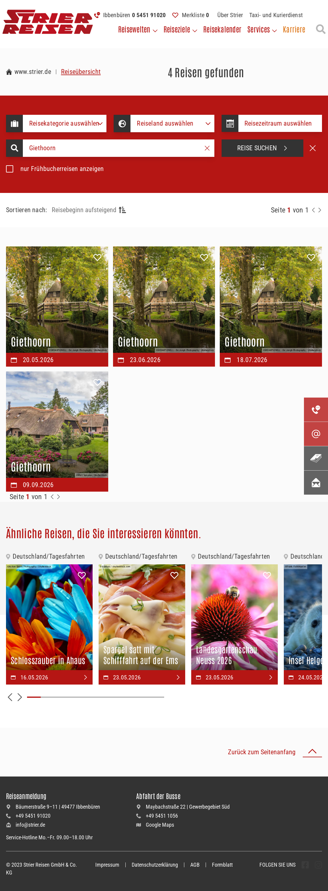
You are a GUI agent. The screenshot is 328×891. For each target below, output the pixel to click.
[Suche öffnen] (321, 29)
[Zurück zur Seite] (313, 210)
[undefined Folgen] (305, 864)
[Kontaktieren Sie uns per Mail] (316, 434)
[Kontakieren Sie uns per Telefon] (316, 410)
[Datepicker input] (280, 123)
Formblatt (222, 865)
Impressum (107, 865)
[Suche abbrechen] (312, 148)
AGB (195, 865)
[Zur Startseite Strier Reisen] (28, 72)
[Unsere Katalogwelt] (316, 458)
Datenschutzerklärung (155, 865)
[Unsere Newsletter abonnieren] (316, 483)
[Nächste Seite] (319, 210)
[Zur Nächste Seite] (58, 496)
